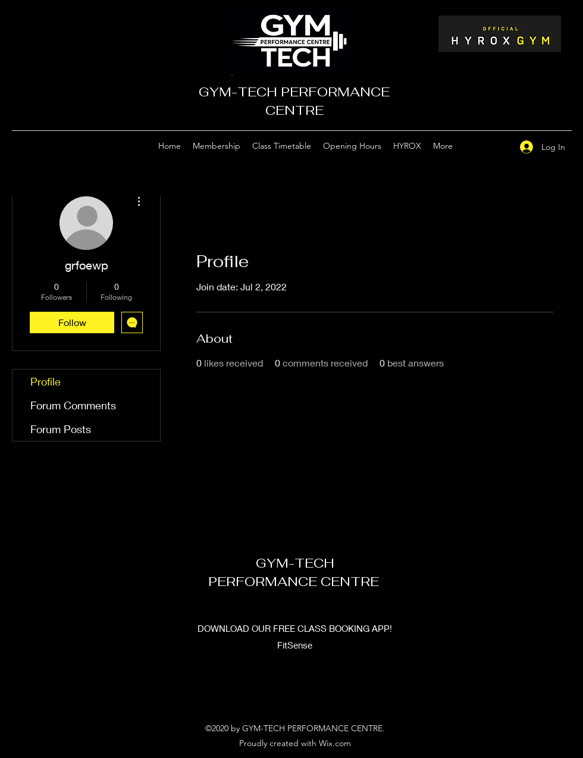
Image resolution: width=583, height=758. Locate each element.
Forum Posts (60, 429)
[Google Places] (478, 146)
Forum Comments (73, 405)
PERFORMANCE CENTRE (295, 581)
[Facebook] (495, 146)
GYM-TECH (295, 563)
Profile (45, 381)
